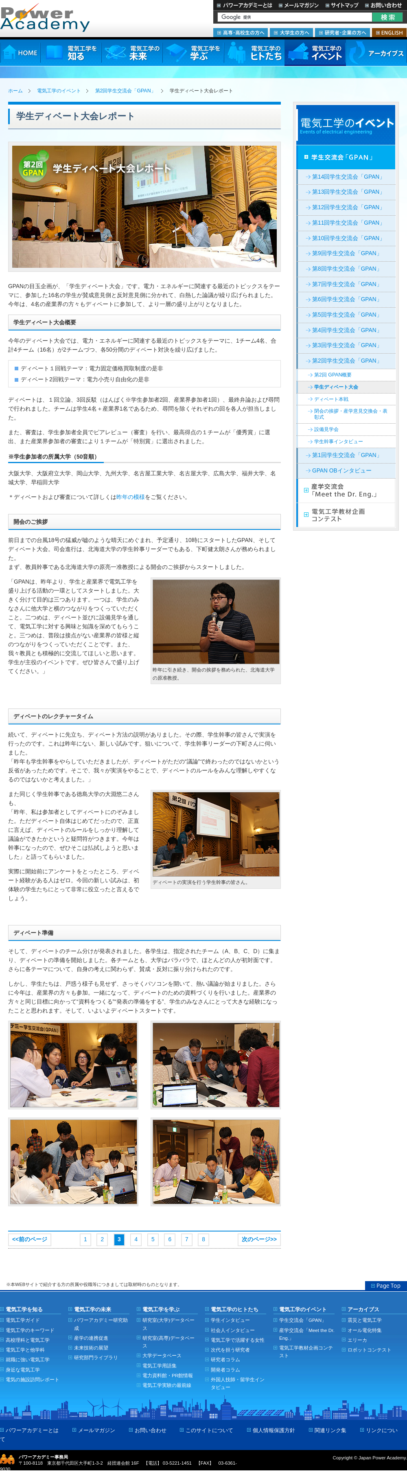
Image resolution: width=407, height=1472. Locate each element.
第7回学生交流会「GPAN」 (347, 284)
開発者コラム (225, 1369)
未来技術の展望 (91, 1347)
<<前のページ (29, 1239)
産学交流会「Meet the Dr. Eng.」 (346, 491)
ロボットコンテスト (370, 1349)
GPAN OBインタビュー (342, 471)
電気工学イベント (346, 125)
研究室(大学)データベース (168, 1323)
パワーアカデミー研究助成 (101, 1323)
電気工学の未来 (131, 52)
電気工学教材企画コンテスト (346, 515)
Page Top (386, 1285)
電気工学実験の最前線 (166, 1385)
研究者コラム (225, 1359)
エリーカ (357, 1340)
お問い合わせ (384, 5)
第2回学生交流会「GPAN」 (125, 91)
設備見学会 (326, 429)
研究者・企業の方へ (342, 32)
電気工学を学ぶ (192, 52)
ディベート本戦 (331, 399)
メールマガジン (299, 5)
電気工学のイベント (315, 52)
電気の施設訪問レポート (32, 1379)
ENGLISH (389, 32)
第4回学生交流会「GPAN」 (347, 330)
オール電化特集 (365, 1330)
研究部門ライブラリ (96, 1357)
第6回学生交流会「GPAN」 (347, 299)
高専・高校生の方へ (240, 32)
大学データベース (162, 1355)
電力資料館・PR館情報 (167, 1375)
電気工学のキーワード (30, 1330)
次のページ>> (259, 1239)
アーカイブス (376, 52)
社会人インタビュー (233, 1330)
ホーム (15, 91)
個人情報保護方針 (274, 1430)
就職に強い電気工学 (28, 1359)
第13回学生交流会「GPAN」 (348, 192)
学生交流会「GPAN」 (346, 157)
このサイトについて (209, 1430)
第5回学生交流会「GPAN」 (347, 315)
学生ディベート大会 (336, 387)
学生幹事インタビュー (338, 441)
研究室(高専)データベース (168, 1341)
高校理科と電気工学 (28, 1340)
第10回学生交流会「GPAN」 (348, 238)
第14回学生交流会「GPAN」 (348, 177)
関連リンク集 (330, 1430)
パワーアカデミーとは (244, 5)
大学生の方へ (291, 32)
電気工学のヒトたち (253, 52)
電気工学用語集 (159, 1365)
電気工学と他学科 (25, 1349)
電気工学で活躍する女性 (238, 1340)
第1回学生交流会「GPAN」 (347, 455)
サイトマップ (342, 5)
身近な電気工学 (23, 1369)
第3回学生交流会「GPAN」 (347, 345)
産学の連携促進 (91, 1338)
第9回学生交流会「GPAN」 (347, 253)
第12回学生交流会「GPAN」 (348, 207)
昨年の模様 (130, 497)
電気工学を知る (70, 52)
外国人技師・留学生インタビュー (238, 1383)
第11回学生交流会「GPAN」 (348, 223)
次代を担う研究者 (230, 1349)
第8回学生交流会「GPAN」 (347, 269)
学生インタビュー (230, 1320)
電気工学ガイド (23, 1320)
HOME (20, 52)
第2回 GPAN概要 (333, 375)
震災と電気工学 (365, 1320)
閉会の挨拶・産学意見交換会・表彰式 (350, 414)
